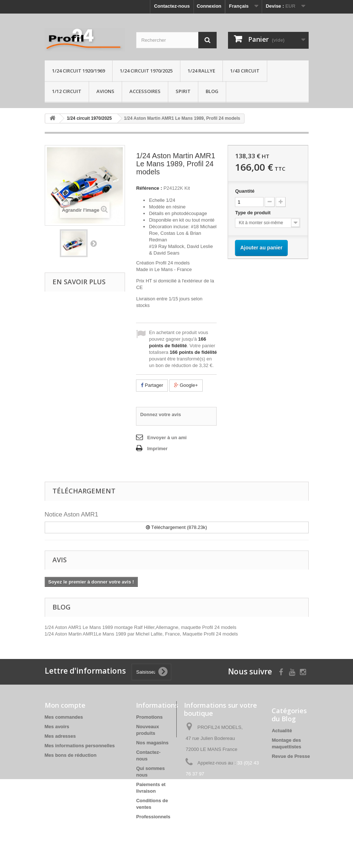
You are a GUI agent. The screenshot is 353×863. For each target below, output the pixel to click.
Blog (212, 91)
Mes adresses (60, 736)
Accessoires (145, 91)
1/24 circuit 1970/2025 (146, 70)
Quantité (244, 191)
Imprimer (157, 448)
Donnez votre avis (160, 414)
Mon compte (65, 705)
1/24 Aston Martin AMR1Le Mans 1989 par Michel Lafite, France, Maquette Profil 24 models (141, 634)
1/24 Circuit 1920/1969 (78, 70)
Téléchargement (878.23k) (176, 527)
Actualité (282, 730)
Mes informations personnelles (80, 745)
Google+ (186, 385)
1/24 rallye (201, 70)
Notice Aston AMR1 (71, 514)
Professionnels (153, 816)
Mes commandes (64, 717)
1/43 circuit (245, 70)
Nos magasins (152, 742)
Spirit (183, 91)
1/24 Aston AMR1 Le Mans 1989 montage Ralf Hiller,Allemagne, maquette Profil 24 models (140, 627)
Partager (152, 385)
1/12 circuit (66, 91)
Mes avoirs (57, 726)
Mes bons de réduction (71, 755)
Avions (105, 91)
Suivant (93, 243)
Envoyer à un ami (167, 437)
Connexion (209, 6)
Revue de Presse (291, 756)
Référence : (149, 188)
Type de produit (253, 212)
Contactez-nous (172, 6)
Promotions (149, 717)
